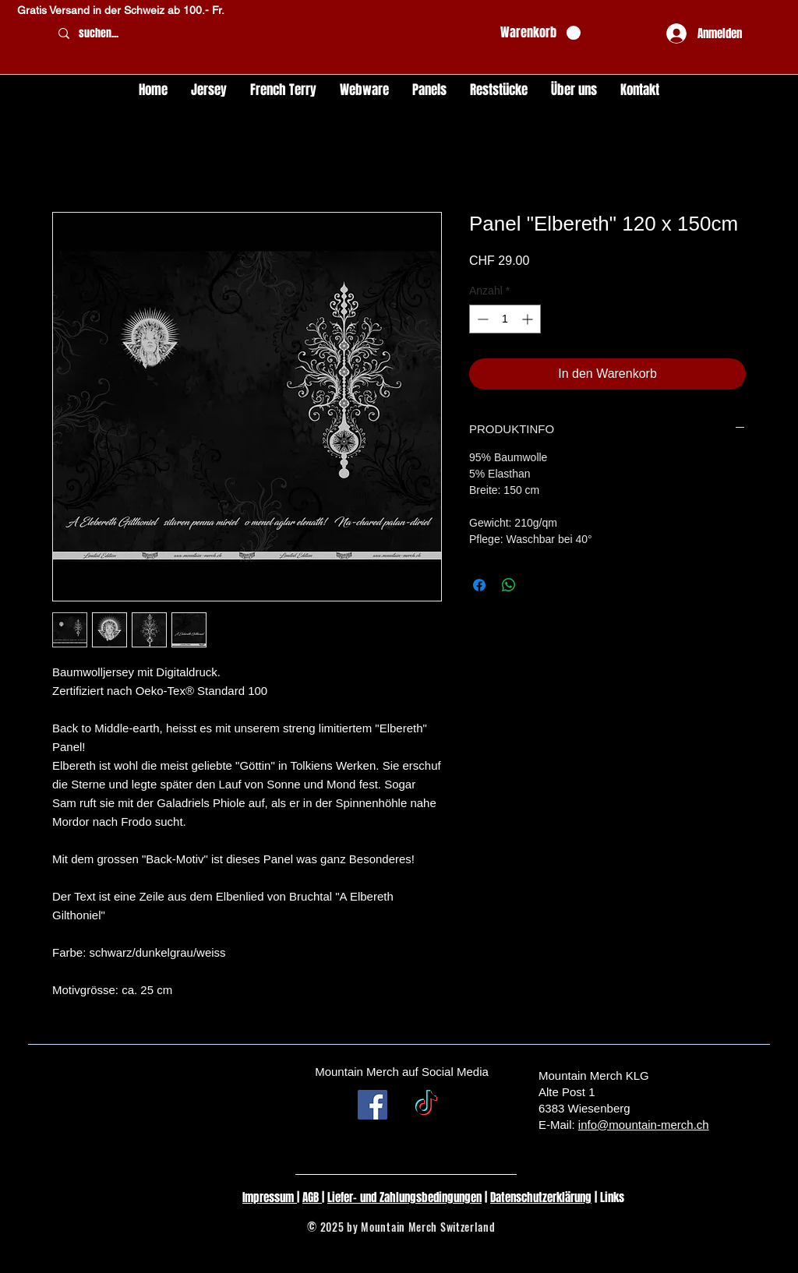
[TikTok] (426, 1105)
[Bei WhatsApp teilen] (509, 585)
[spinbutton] (505, 319)
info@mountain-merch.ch (643, 1124)
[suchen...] (269, 33)
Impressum (269, 1197)
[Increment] (528, 319)
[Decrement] (481, 319)
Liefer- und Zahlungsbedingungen (404, 1197)
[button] (540, 33)
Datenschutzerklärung (540, 1197)
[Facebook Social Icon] (372, 1105)
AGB (312, 1197)
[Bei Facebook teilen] (479, 585)
